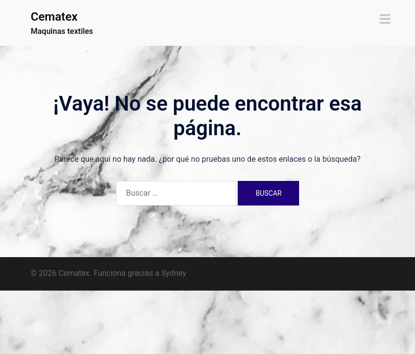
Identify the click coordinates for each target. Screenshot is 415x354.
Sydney (173, 273)
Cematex (54, 17)
